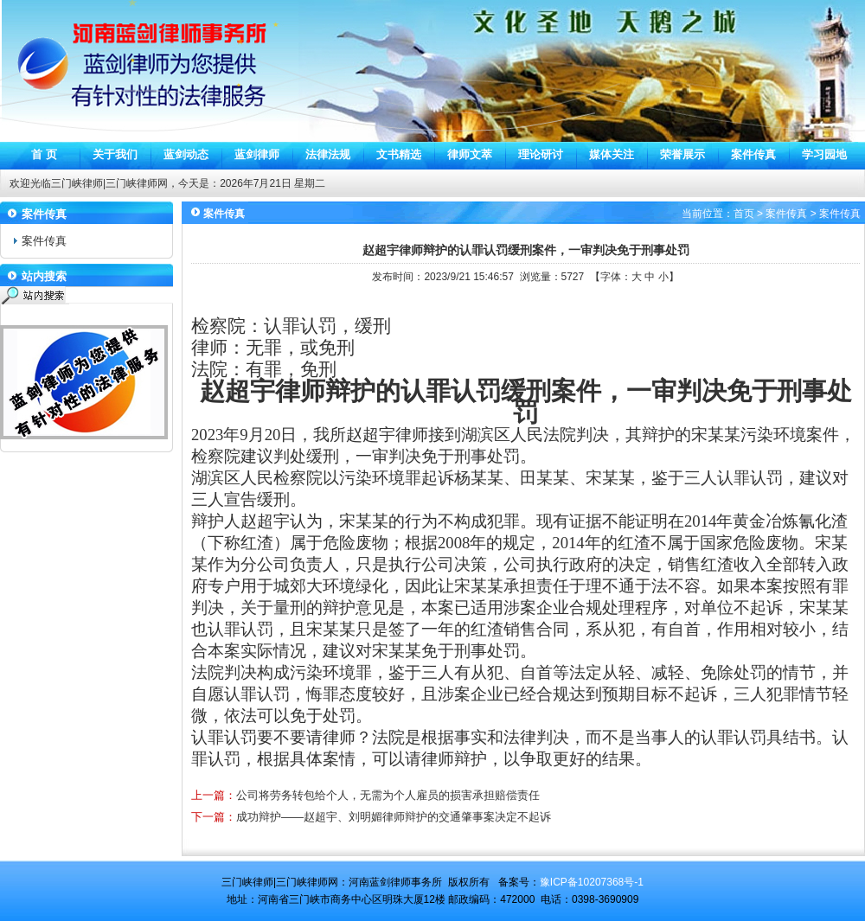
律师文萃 (469, 154)
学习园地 (824, 154)
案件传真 (753, 154)
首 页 (44, 154)
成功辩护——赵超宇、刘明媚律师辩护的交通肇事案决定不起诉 (393, 816)
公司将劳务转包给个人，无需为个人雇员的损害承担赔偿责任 (388, 795)
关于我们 (115, 154)
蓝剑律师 (256, 154)
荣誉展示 (682, 154)
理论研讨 (540, 154)
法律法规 (327, 154)
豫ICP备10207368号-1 (592, 882)
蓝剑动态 (185, 154)
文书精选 (398, 154)
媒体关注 (611, 154)
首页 (744, 214)
